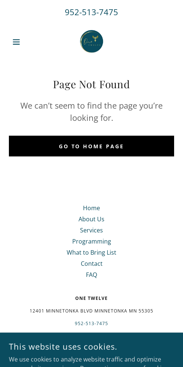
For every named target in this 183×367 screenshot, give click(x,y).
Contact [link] (92, 263)
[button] (21, 41)
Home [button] (91, 208)
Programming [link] (91, 241)
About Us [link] (91, 219)
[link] (91, 42)
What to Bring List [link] (91, 252)
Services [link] (91, 230)
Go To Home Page (91, 146)
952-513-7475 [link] (91, 11)
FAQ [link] (91, 275)
